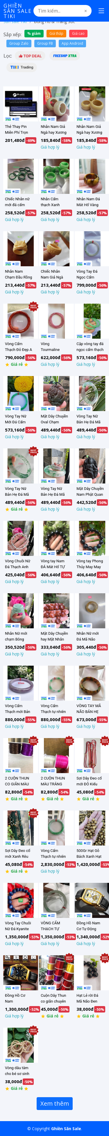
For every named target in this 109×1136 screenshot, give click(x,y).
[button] (30, 55)
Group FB (45, 43)
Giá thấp (56, 33)
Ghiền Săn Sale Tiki (17, 11)
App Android (72, 43)
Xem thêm (54, 1103)
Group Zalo (18, 43)
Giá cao (78, 33)
